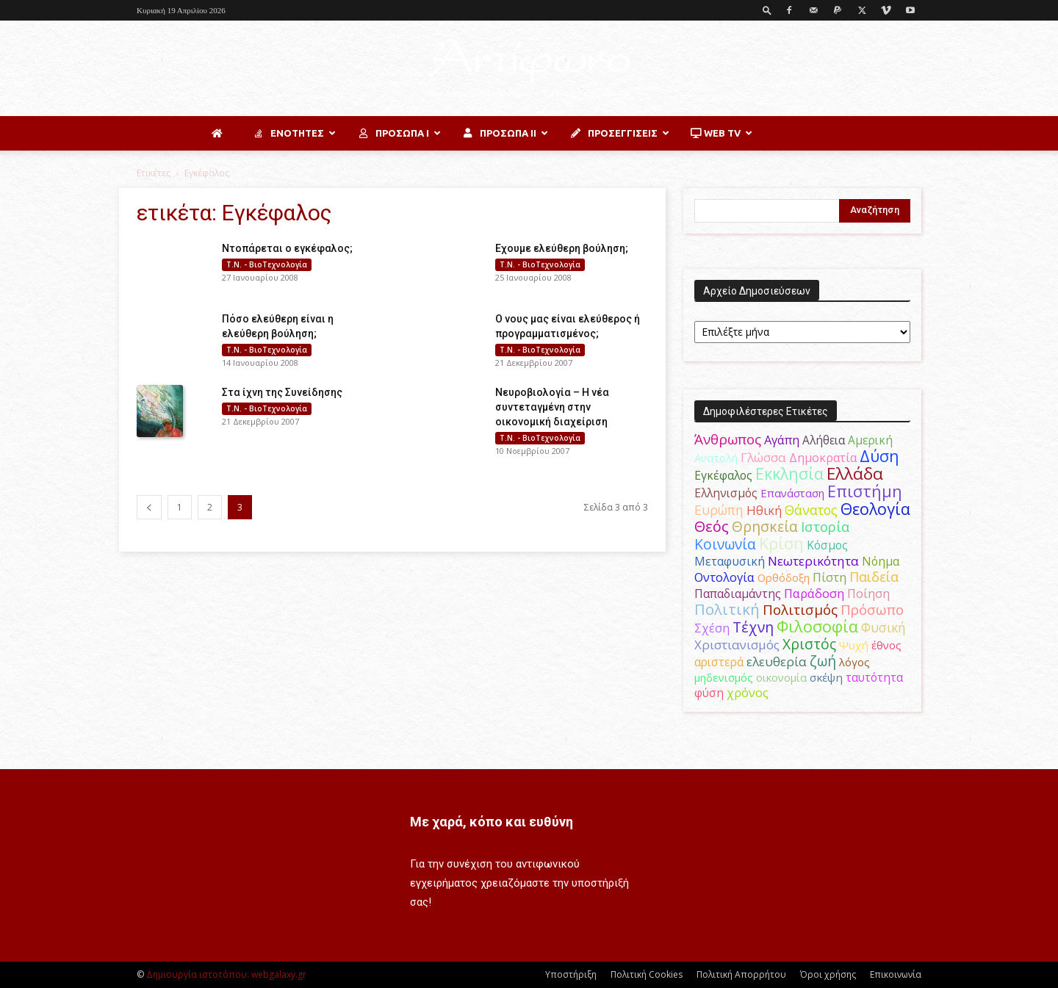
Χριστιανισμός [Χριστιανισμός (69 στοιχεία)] (737, 644)
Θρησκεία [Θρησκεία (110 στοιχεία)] (765, 526)
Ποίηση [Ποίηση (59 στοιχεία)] (868, 593)
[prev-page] (149, 507)
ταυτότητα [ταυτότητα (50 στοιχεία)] (874, 677)
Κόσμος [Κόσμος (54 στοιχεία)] (827, 545)
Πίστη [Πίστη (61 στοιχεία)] (829, 577)
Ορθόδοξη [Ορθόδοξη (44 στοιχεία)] (783, 577)
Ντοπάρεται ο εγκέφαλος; (287, 248)
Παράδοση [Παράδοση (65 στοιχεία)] (814, 593)
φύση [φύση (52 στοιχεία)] (709, 693)
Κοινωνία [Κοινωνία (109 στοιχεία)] (725, 544)
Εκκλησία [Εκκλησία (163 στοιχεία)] (789, 473)
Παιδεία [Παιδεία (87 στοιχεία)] (874, 576)
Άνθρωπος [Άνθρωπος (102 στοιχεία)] (727, 439)
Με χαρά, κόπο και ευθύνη (491, 821)
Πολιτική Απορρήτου (741, 974)
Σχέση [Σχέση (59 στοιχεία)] (712, 628)
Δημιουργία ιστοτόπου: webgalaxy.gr (226, 974)
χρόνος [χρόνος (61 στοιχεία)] (748, 693)
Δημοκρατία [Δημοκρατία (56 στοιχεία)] (823, 458)
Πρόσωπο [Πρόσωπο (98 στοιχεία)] (872, 609)
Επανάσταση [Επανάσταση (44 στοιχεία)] (792, 493)
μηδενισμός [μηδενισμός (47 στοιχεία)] (723, 677)
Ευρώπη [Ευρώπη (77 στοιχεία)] (719, 510)
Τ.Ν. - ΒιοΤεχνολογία (266, 264)
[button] (767, 9)
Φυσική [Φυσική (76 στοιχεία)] (883, 627)
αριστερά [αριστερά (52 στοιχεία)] (719, 662)
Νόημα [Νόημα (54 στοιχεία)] (880, 561)
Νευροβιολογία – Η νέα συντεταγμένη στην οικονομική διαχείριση (552, 407)
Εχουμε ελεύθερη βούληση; (561, 248)
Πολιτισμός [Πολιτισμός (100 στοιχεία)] (800, 609)
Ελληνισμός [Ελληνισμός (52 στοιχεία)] (725, 493)
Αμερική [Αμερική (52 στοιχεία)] (870, 440)
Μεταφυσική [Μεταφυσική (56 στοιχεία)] (729, 561)
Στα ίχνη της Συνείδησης (282, 392)
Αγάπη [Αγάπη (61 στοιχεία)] (781, 440)
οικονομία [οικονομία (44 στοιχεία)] (781, 677)
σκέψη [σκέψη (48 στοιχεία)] (826, 677)
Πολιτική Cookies (647, 974)
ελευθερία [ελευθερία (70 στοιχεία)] (776, 661)
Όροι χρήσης (828, 974)
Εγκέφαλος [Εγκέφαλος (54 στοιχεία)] (723, 475)
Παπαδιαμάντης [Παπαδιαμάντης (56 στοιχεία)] (737, 593)
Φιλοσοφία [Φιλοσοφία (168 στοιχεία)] (817, 626)
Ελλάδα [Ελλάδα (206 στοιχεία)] (855, 473)
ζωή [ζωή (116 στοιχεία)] (823, 661)
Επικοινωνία (895, 974)
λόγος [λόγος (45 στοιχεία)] (854, 662)
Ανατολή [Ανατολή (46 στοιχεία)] (716, 457)
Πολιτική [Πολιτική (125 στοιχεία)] (727, 609)
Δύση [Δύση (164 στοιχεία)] (879, 455)
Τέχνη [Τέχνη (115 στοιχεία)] (753, 627)
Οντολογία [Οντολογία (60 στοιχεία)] (724, 577)
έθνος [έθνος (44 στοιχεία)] (886, 645)
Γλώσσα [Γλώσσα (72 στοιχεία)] (763, 457)
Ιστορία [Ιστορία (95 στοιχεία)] (825, 526)
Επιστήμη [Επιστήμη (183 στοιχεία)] (864, 491)
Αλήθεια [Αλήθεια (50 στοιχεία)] (823, 440)
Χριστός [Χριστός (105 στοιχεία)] (809, 644)
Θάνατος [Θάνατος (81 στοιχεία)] (811, 510)
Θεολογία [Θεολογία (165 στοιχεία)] (875, 508)
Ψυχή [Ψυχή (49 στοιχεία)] (853, 645)
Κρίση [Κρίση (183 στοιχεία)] (781, 543)
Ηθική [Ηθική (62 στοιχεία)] (764, 510)
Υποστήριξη (571, 974)
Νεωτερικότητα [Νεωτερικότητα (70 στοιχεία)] (813, 560)
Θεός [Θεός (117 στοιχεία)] (711, 526)
